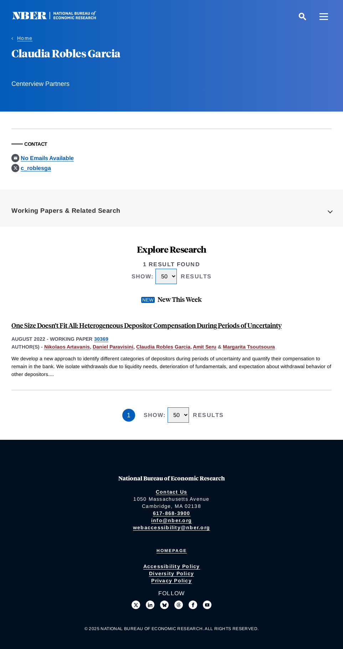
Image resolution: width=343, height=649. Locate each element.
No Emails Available (47, 158)
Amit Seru (204, 347)
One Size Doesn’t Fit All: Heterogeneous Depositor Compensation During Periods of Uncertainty (146, 325)
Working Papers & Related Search (66, 210)
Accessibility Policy (171, 566)
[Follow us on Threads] (178, 605)
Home (24, 38)
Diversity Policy (171, 573)
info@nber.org (171, 520)
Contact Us (172, 492)
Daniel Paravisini (113, 347)
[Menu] (324, 16)
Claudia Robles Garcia (163, 347)
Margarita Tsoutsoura (249, 347)
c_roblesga (36, 168)
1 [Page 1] (128, 415)
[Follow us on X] (136, 605)
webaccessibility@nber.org (171, 527)
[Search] (302, 16)
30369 (101, 339)
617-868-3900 (171, 513)
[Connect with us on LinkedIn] (150, 605)
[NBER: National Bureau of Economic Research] (59, 18)
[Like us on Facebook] (193, 605)
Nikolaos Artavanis (67, 347)
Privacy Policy (171, 580)
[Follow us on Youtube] (207, 605)
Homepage (172, 550)
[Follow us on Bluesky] (164, 605)
